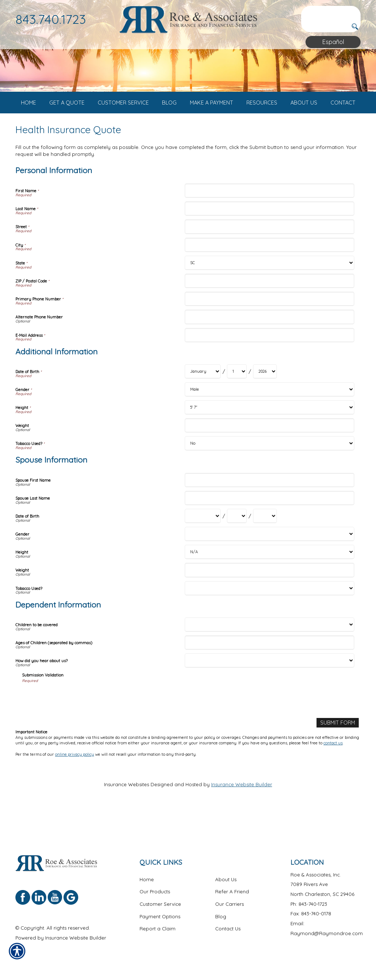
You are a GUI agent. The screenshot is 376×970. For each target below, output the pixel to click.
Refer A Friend (232, 891)
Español (333, 41)
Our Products (155, 891)
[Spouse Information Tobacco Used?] (269, 616)
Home (147, 879)
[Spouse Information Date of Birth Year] (265, 544)
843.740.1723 (50, 19)
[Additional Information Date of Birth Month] (203, 400)
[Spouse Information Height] (269, 580)
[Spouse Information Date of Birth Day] (237, 544)
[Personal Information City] (269, 273)
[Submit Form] (338, 750)
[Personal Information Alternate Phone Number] (269, 345)
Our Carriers (229, 904)
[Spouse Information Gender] (269, 562)
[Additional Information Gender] (269, 418)
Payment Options (160, 916)
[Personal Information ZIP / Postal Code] (269, 309)
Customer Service (160, 904)
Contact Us (228, 928)
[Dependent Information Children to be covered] (269, 653)
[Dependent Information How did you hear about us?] (269, 689)
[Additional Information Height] (269, 436)
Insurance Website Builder (241, 813)
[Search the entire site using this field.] (330, 11)
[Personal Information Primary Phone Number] (269, 327)
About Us (225, 879)
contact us (333, 771)
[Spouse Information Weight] (269, 598)
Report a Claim (158, 928)
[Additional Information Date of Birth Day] (237, 400)
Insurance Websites (126, 813)
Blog (220, 916)
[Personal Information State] (269, 291)
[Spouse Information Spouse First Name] (269, 509)
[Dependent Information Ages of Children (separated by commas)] (269, 671)
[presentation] (78, 726)
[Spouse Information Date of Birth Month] (203, 544)
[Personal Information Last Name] (269, 237)
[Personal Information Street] (269, 255)
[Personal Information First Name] (269, 219)
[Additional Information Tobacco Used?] (269, 472)
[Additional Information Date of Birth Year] (265, 400)
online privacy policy (74, 782)
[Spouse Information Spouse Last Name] (269, 526)
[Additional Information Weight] (269, 454)
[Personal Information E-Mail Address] (269, 363)
